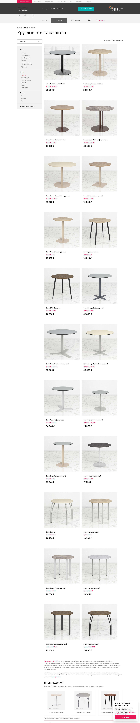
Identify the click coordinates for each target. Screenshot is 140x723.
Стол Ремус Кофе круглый (83, 253)
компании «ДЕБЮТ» (51, 410)
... (89, 16)
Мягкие (23, 48)
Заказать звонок (89, 8)
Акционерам (113, 701)
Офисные (24, 62)
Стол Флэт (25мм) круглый (56, 161)
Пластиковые (25, 51)
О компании (37, 1)
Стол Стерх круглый (54, 393)
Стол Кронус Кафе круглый (53, 207)
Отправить (91, 640)
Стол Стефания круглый (55, 301)
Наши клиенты (61, 1)
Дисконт (102, 16)
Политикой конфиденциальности (125, 713)
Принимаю (125, 717)
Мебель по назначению (27, 101)
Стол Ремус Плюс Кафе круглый (82, 115)
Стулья (43, 16)
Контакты (79, 1)
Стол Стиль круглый (107, 301)
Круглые (24, 70)
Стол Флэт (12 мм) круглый (106, 254)
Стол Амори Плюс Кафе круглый (55, 115)
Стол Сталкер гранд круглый (107, 347)
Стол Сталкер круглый (82, 346)
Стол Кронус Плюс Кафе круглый (109, 207)
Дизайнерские (25, 53)
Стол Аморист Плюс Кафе (56, 68)
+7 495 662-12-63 (22, 9)
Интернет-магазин (24, 1)
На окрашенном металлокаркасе (26, 59)
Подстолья (24, 83)
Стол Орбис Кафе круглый (110, 114)
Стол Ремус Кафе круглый (110, 68)
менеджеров (56, 426)
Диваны (75, 16)
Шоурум (88, 1)
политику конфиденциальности (71, 640)
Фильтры (22, 37)
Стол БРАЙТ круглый (107, 161)
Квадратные (25, 73)
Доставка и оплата (93, 704)
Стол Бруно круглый (81, 161)
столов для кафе (62, 547)
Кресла (23, 94)
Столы (58, 16)
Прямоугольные (26, 75)
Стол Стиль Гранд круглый (56, 346)
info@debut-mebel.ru (93, 674)
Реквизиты (91, 707)
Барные (23, 56)
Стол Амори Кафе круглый (83, 68)
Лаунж (23, 80)
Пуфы (23, 96)
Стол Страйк (78, 301)
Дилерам (90, 710)
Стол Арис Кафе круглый (56, 253)
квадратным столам (101, 598)
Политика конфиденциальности (26, 721)
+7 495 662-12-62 (22, 7)
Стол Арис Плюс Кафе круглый (82, 207)
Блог (71, 1)
